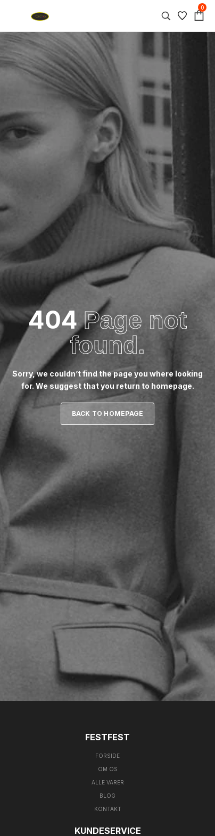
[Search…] (166, 16)
